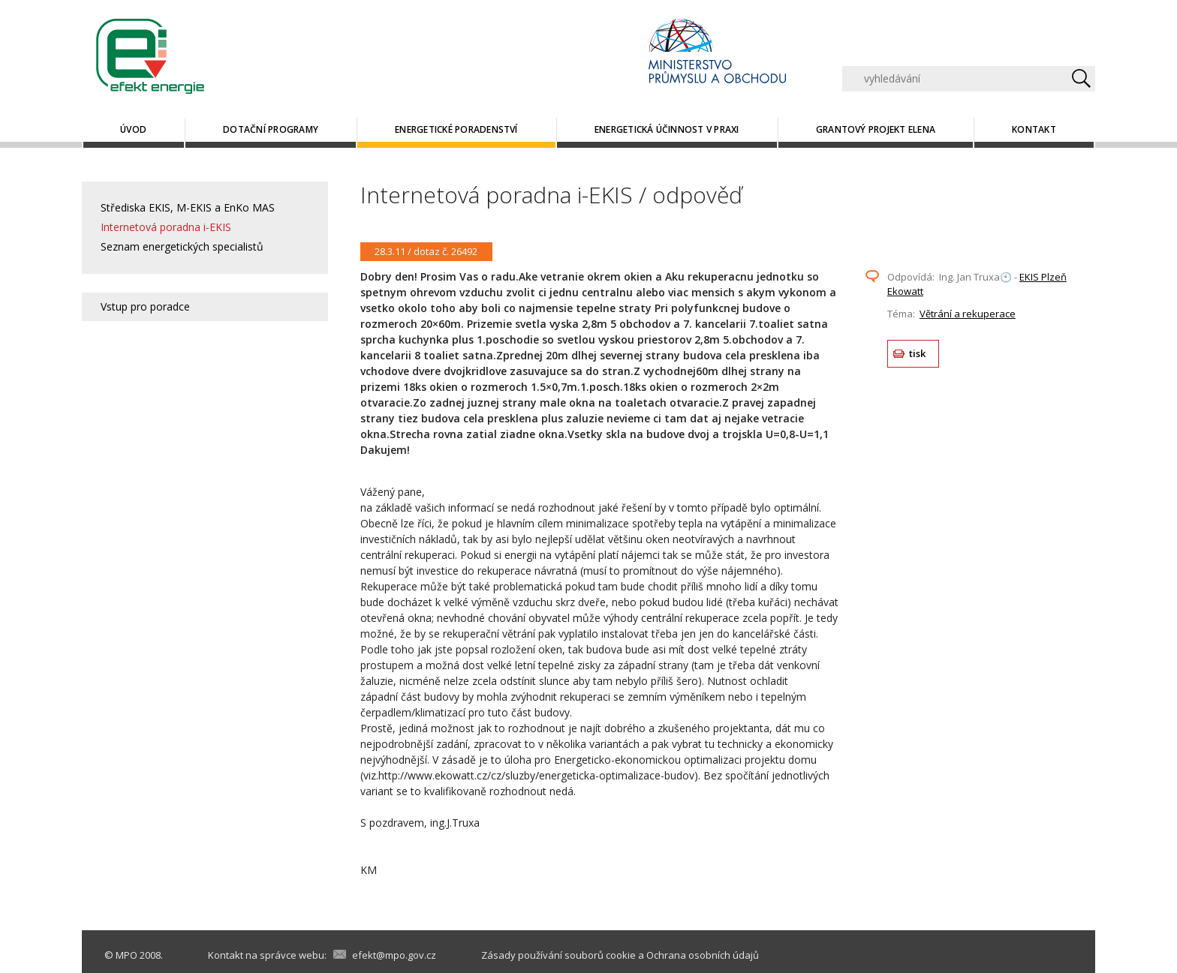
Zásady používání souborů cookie (558, 955)
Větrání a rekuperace (968, 313)
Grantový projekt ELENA (875, 129)
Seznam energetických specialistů (182, 246)
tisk (917, 353)
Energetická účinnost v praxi (667, 129)
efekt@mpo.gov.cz (394, 955)
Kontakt (1034, 129)
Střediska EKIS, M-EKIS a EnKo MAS (188, 207)
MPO (126, 955)
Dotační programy (270, 129)
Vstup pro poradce (145, 306)
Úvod (133, 129)
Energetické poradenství (456, 129)
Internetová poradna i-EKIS (166, 227)
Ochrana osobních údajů (702, 955)
